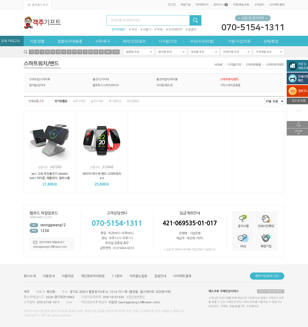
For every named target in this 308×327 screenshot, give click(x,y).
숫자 (115, 51)
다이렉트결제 (276, 4)
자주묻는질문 (138, 276)
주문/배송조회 (241, 4)
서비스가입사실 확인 (270, 291)
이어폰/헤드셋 (164, 85)
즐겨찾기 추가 (37, 5)
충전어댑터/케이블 (166, 79)
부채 (160, 29)
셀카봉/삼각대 (37, 85)
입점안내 (160, 276)
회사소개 (30, 276)
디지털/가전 (168, 41)
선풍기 (147, 29)
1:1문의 (117, 276)
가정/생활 (37, 41)
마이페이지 (202, 4)
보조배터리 (175, 29)
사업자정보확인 (135, 296)
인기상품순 (61, 101)
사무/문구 (102, 41)
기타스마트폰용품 (230, 85)
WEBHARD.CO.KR (40, 217)
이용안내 (48, 276)
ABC (108, 51)
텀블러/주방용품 (70, 41)
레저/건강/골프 (134, 41)
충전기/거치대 (101, 79)
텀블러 (192, 29)
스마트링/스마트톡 (39, 79)
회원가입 (186, 4)
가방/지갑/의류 (239, 41)
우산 (134, 29)
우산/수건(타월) (202, 41)
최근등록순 (133, 101)
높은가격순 (97, 101)
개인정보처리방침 (92, 276)
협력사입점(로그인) (267, 275)
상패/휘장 (270, 41)
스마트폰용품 (253, 64)
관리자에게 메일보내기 (48, 242)
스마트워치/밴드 (275, 64)
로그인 (172, 4)
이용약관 (68, 276)
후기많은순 (115, 101)
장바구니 (220, 4)
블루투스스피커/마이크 (106, 85)
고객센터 (259, 4)
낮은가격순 (79, 101)
